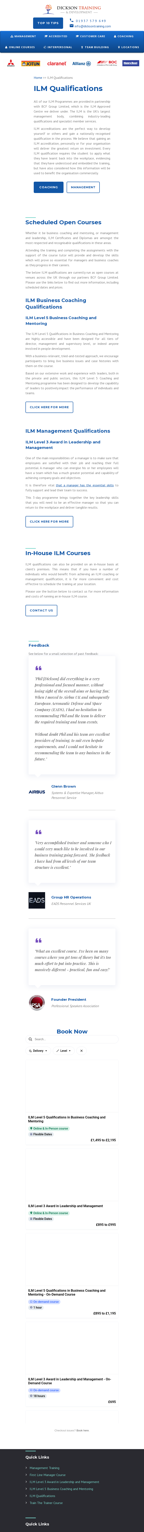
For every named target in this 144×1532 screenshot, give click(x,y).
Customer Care (90, 36)
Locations (128, 47)
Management (23, 36)
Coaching (123, 36)
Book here (83, 1509)
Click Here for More (49, 407)
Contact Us (41, 610)
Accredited (55, 36)
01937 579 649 (88, 21)
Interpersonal (57, 47)
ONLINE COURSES (20, 47)
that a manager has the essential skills (85, 485)
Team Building (94, 47)
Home (38, 78)
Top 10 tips (48, 23)
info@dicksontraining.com (90, 26)
